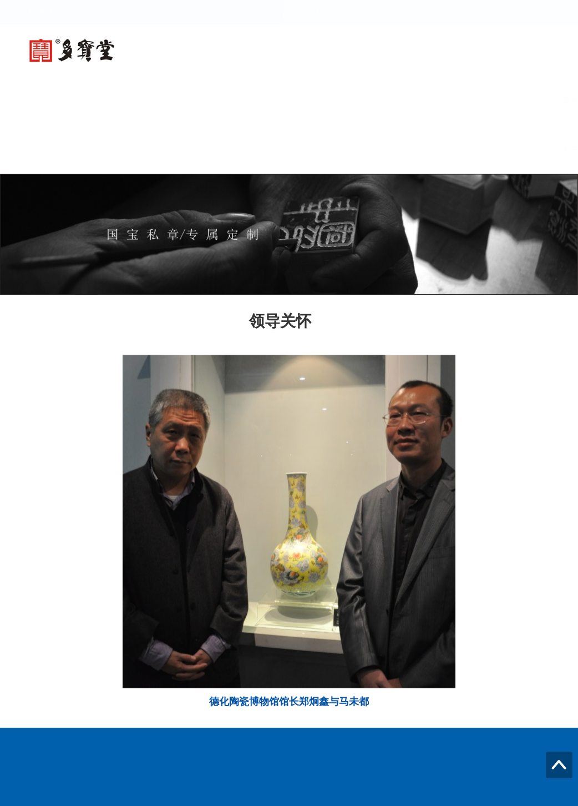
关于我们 (81, 149)
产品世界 (330, 99)
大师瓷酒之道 (402, 99)
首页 (73, 99)
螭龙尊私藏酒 (194, 99)
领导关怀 (474, 99)
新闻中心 (266, 99)
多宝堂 (126, 99)
